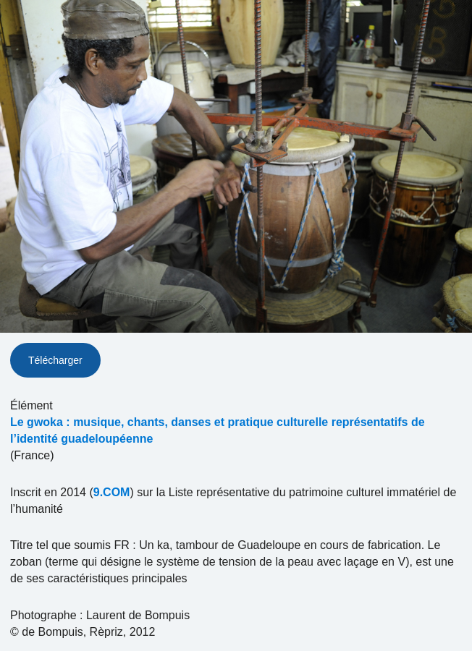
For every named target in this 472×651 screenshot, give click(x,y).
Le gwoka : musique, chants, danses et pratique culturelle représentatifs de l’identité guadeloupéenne (217, 430)
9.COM (111, 492)
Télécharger (55, 360)
